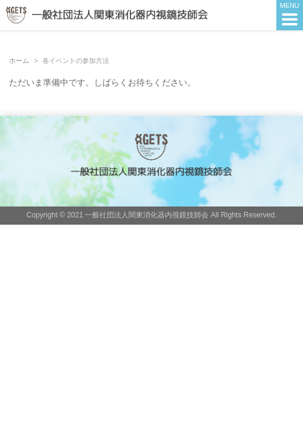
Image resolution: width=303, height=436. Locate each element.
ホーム (19, 60)
